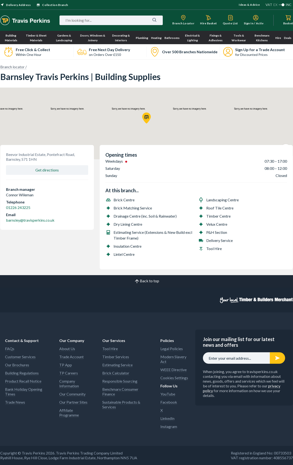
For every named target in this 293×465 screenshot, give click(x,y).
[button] (146, 117)
